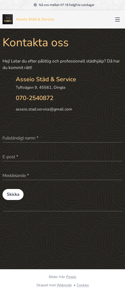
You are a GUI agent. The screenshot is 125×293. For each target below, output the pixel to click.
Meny (117, 19)
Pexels (71, 276)
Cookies (83, 285)
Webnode (64, 285)
